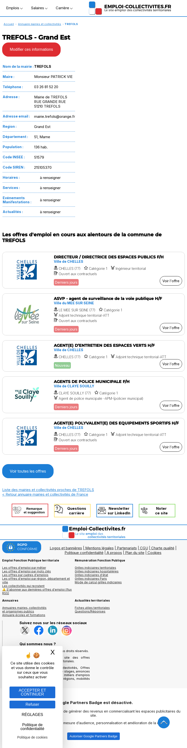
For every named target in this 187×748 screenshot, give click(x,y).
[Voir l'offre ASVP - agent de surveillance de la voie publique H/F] (93, 314)
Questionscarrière (76, 510)
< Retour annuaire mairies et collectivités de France (45, 494)
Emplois (14, 8)
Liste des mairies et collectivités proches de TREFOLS (48, 489)
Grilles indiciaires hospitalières (97, 571)
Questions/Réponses (90, 611)
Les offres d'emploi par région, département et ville (36, 580)
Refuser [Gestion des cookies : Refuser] (32, 704)
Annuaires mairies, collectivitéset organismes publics (24, 609)
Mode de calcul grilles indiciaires (98, 582)
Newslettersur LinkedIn (119, 510)
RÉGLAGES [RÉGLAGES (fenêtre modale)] (32, 715)
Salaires (39, 8)
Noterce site (161, 510)
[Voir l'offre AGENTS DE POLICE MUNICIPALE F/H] (93, 395)
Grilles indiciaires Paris (91, 578)
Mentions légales (99, 548)
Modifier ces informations (31, 49)
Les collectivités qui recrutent (23, 586)
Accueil (9, 24)
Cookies (154, 552)
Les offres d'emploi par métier (24, 568)
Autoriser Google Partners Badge (93, 736)
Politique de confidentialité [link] (32, 727)
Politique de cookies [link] (32, 737)
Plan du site (134, 552)
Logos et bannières (66, 548)
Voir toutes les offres (28, 471)
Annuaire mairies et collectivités (39, 24)
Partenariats (127, 548)
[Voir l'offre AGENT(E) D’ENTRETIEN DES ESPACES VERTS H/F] (93, 355)
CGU (144, 548)
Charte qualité (162, 548)
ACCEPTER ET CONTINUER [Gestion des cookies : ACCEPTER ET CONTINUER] (32, 692)
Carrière (64, 8)
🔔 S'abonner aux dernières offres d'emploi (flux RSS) (37, 591)
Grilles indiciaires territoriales (95, 568)
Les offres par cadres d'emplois (25, 575)
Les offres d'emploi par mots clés (26, 571)
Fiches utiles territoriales (92, 608)
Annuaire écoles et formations (23, 615)
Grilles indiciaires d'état (91, 575)
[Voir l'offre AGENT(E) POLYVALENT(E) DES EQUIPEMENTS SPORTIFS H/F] (93, 436)
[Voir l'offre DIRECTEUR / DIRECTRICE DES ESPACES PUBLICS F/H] (93, 270)
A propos (114, 552)
